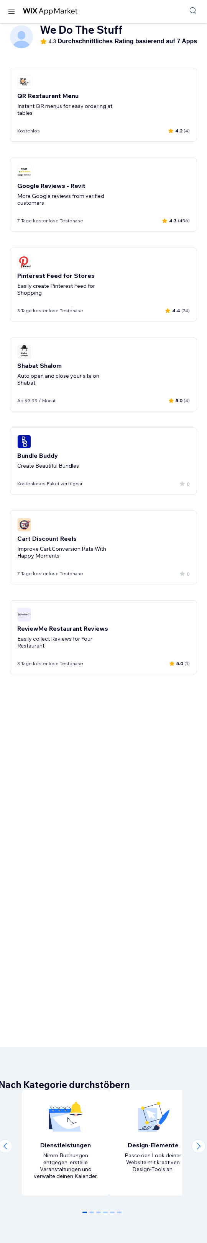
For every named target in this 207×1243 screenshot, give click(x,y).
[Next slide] (198, 1146)
